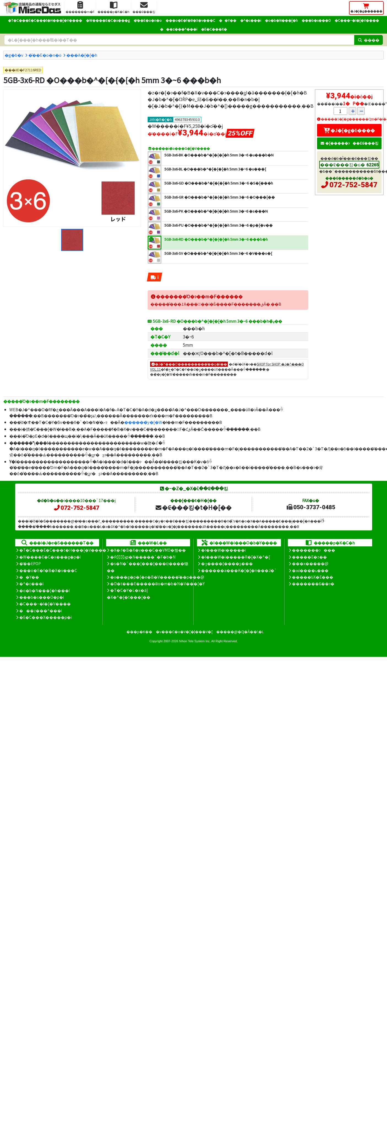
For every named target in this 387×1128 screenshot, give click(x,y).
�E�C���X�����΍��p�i (45, 617)
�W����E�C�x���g (108, 20)
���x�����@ (310, 563)
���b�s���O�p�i (41, 597)
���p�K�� (139, 631)
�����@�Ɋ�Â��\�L (240, 631)
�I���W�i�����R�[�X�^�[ (235, 557)
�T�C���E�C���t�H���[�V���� (45, 20)
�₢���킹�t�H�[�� (193, 507)
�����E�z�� (309, 557)
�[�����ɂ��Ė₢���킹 (349, 143)
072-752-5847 (353, 185)
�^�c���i (250, 20)
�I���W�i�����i (223, 550)
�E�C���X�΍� (214, 29)
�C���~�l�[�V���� (357, 20)
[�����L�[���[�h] (179, 40)
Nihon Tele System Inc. (194, 641)
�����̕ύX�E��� (312, 577)
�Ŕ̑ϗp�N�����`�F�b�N (142, 557)
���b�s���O (316, 20)
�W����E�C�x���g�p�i (50, 557)
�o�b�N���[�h (281, 20)
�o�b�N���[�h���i (44, 590)
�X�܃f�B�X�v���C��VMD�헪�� (148, 550)
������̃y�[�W (143, 422)
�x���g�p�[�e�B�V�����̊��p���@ (157, 577)
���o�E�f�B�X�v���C (190, 20)
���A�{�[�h (81, 55)
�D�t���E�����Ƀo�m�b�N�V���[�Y (157, 583)
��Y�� (227, 20)
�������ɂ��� (313, 550)
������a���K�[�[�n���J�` (239, 570)
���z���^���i (178, 29)
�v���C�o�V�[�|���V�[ (184, 631)
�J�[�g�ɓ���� (349, 130)
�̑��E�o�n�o (148, 20)
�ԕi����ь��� (310, 570)
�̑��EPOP (30, 563)
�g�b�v (14, 55)
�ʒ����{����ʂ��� (227, 563)
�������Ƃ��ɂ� (313, 583)
